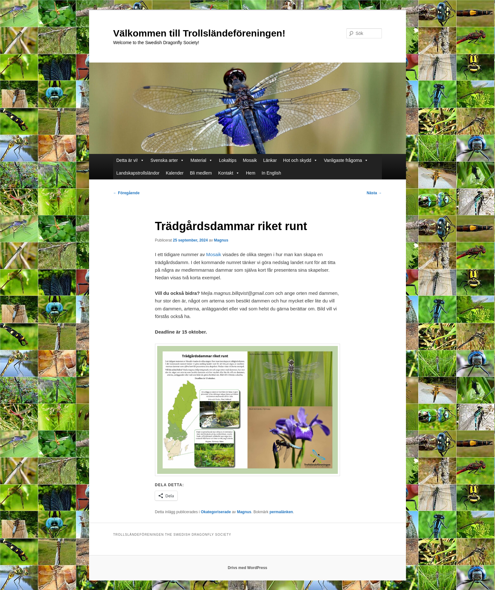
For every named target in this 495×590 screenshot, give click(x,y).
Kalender (174, 173)
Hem (250, 173)
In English (271, 173)
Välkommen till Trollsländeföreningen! (199, 33)
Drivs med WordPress (247, 568)
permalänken (281, 512)
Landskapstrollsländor (137, 173)
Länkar (270, 160)
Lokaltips (227, 160)
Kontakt (229, 173)
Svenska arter (167, 160)
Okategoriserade (216, 512)
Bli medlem (201, 173)
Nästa (374, 193)
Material (201, 160)
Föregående (126, 193)
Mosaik (250, 160)
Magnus (221, 240)
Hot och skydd (300, 160)
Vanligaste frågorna (346, 160)
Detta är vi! (130, 160)
